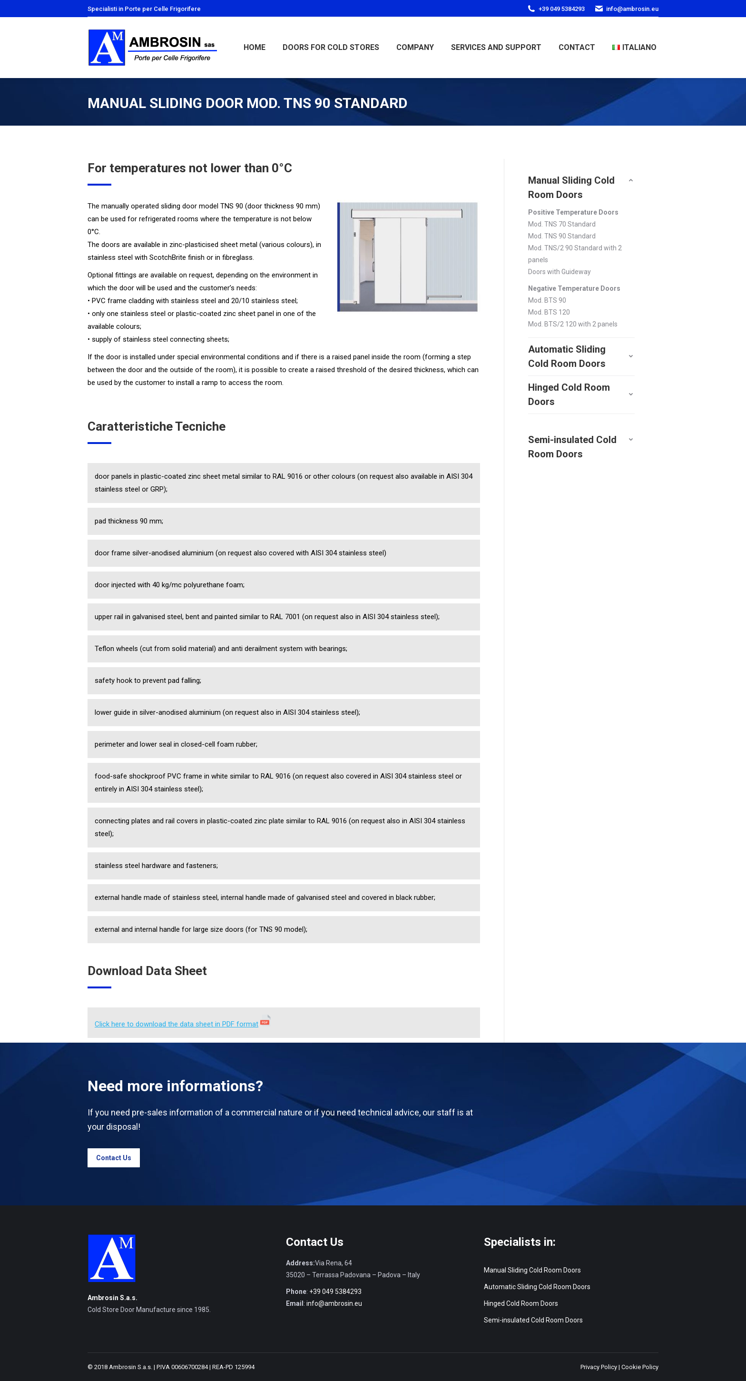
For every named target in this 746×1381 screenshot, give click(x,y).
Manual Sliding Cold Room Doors (532, 1270)
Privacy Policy (598, 1367)
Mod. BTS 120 (549, 312)
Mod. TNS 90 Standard (562, 236)
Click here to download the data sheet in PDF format (176, 1024)
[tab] (581, 180)
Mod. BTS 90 (547, 300)
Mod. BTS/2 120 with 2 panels (573, 324)
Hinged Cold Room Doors (521, 1303)
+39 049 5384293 (562, 8)
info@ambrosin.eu (632, 8)
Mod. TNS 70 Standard (562, 224)
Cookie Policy (639, 1367)
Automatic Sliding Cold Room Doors (537, 1287)
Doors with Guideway (559, 272)
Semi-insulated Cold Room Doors (533, 1320)
